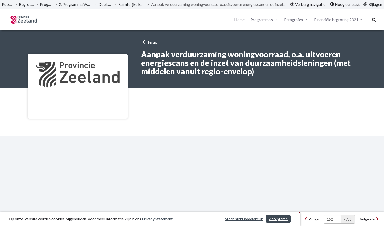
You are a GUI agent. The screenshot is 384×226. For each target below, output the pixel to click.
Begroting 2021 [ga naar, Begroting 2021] (26, 4)
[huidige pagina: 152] (332, 219)
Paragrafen (296, 20)
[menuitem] (308, 4)
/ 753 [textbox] (348, 219)
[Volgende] (369, 219)
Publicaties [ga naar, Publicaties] (7, 4)
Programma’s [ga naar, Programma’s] (46, 4)
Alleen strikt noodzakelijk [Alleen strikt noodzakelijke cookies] (244, 219)
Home (239, 19)
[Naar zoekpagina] (374, 19)
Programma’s (264, 20)
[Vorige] (311, 219)
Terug (149, 42)
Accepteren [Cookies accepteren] (278, 219)
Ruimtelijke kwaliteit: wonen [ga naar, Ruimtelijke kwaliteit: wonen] (131, 4)
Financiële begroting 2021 (339, 20)
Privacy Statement (157, 218)
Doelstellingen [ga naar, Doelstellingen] (105, 4)
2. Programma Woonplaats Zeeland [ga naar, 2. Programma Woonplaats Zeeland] (75, 4)
